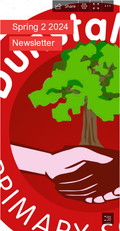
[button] (65, 6)
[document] (60, 115)
